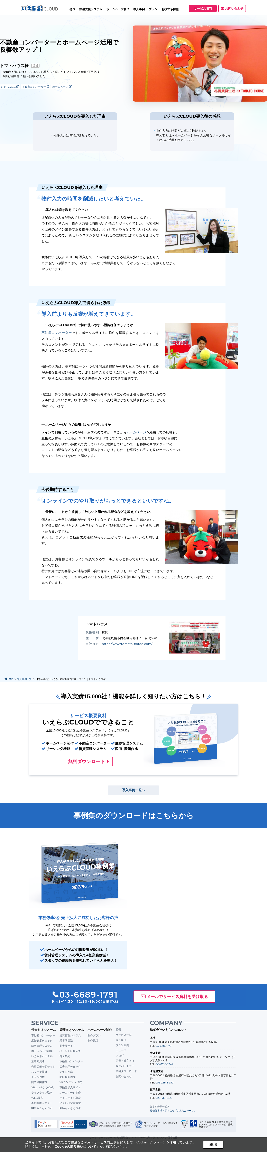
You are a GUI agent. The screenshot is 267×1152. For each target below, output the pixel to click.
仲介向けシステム (43, 1030)
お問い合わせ (234, 8)
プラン (153, 9)
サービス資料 (203, 8)
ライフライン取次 (42, 1092)
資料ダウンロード (126, 1071)
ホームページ (62, 86)
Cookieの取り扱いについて (75, 1147)
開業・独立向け (125, 1060)
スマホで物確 (39, 1071)
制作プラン (94, 1035)
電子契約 (64, 1056)
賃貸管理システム (70, 1035)
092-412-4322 (163, 1097)
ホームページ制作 (42, 1050)
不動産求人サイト (42, 1102)
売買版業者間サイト (43, 1066)
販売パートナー (125, 1066)
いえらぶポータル (42, 1056)
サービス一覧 (124, 1034)
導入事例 (121, 1039)
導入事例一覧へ (133, 790)
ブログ (120, 1055)
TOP (10, 679)
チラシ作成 (38, 1077)
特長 (72, 9)
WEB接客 (37, 1097)
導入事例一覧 (24, 679)
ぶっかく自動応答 (70, 1050)
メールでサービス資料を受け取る (177, 996)
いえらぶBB (10, 86)
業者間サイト (67, 1045)
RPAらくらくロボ (42, 1108)
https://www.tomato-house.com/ (127, 644)
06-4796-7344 (164, 1064)
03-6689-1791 (163, 1045)
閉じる (213, 1144)
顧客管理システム (42, 1045)
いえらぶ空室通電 (70, 1102)
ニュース (121, 1050)
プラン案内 (122, 1045)
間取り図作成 (39, 1082)
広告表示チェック (42, 1040)
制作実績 (93, 1040)
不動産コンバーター (35, 86)
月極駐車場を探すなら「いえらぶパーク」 (173, 1110)
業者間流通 (38, 1061)
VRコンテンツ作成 (42, 1087)
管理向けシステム (71, 1030)
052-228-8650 (164, 1082)
